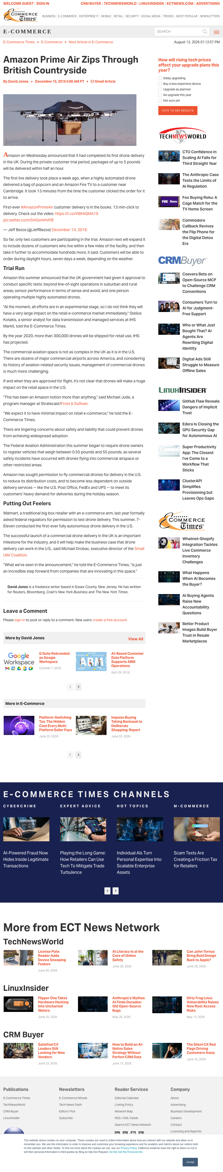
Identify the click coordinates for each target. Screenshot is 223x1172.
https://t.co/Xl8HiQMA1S (76, 213)
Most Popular (186, 16)
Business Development (186, 1111)
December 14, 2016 (69, 229)
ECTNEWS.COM (180, 3)
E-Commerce (67, 16)
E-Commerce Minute (73, 1098)
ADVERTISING (208, 3)
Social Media (150, 16)
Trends (168, 16)
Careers (176, 1118)
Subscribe (66, 1118)
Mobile (106, 16)
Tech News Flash (70, 1105)
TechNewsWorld (14, 1105)
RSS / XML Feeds (126, 1118)
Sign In (42, 3)
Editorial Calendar (127, 1098)
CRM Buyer (10, 1111)
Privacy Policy (129, 1148)
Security (132, 16)
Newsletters (210, 16)
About (175, 1098)
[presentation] (70, 686)
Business (48, 16)
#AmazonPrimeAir (37, 207)
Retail (118, 16)
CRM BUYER (91, 3)
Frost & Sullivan (74, 403)
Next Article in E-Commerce (91, 42)
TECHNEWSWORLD (120, 3)
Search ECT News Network (133, 1125)
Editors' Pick (67, 1111)
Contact (176, 1125)
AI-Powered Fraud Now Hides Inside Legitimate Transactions (26, 859)
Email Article (103, 81)
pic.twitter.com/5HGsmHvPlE (28, 220)
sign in (20, 620)
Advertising (178, 1105)
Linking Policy (124, 1105)
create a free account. (110, 620)
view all (135, 638)
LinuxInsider (11, 1118)
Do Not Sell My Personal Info (125, 1151)
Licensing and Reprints (186, 1131)
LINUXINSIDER (151, 3)
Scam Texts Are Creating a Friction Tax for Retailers (195, 859)
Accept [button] (190, 1162)
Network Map (124, 1111)
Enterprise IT (89, 16)
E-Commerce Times (19, 42)
